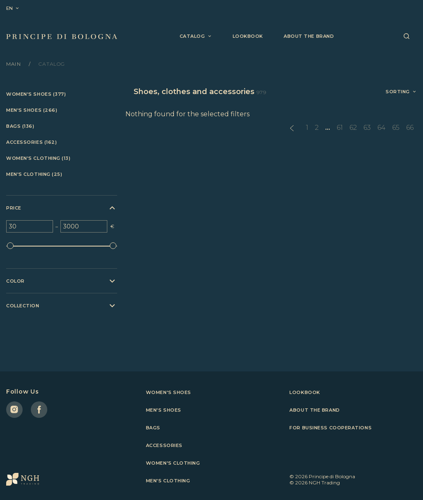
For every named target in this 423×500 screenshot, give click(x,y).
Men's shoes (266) (31, 110)
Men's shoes (163, 410)
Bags (153, 428)
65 (396, 127)
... (327, 127)
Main (14, 64)
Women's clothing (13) (38, 158)
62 (353, 127)
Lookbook (248, 36)
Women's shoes (168, 392)
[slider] (10, 245)
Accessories (164, 445)
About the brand (309, 36)
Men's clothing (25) (34, 174)
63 (367, 127)
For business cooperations (330, 428)
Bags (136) (20, 126)
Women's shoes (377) (36, 94)
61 (340, 127)
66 (410, 127)
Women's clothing (173, 463)
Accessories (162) (31, 142)
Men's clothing (168, 481)
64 (381, 127)
